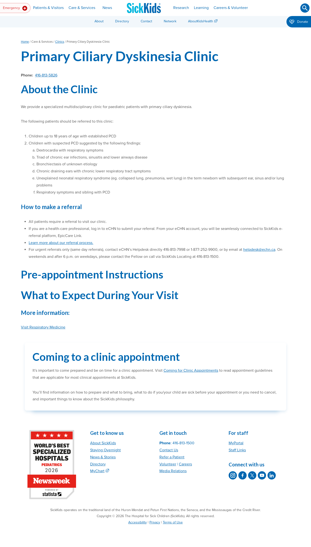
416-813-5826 (46, 75)
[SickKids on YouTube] (262, 475)
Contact (146, 21)
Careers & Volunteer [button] (231, 7)
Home (25, 42)
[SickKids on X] (252, 475)
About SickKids (103, 443)
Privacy (154, 522)
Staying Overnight (105, 450)
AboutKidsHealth (200, 21)
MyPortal (236, 443)
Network (170, 21)
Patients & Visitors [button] (48, 7)
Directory (122, 21)
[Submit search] (305, 8)
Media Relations (173, 471)
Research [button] (181, 7)
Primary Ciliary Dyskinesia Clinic (119, 56)
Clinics (59, 42)
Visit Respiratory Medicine (43, 327)
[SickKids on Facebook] (242, 475)
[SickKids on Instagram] (233, 475)
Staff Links (237, 450)
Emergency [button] (15, 8)
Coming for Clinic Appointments (191, 370)
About (99, 21)
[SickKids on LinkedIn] (272, 475)
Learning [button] (201, 7)
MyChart (97, 471)
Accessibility (137, 522)
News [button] (107, 7)
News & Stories (103, 457)
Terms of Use (173, 522)
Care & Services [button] (82, 7)
